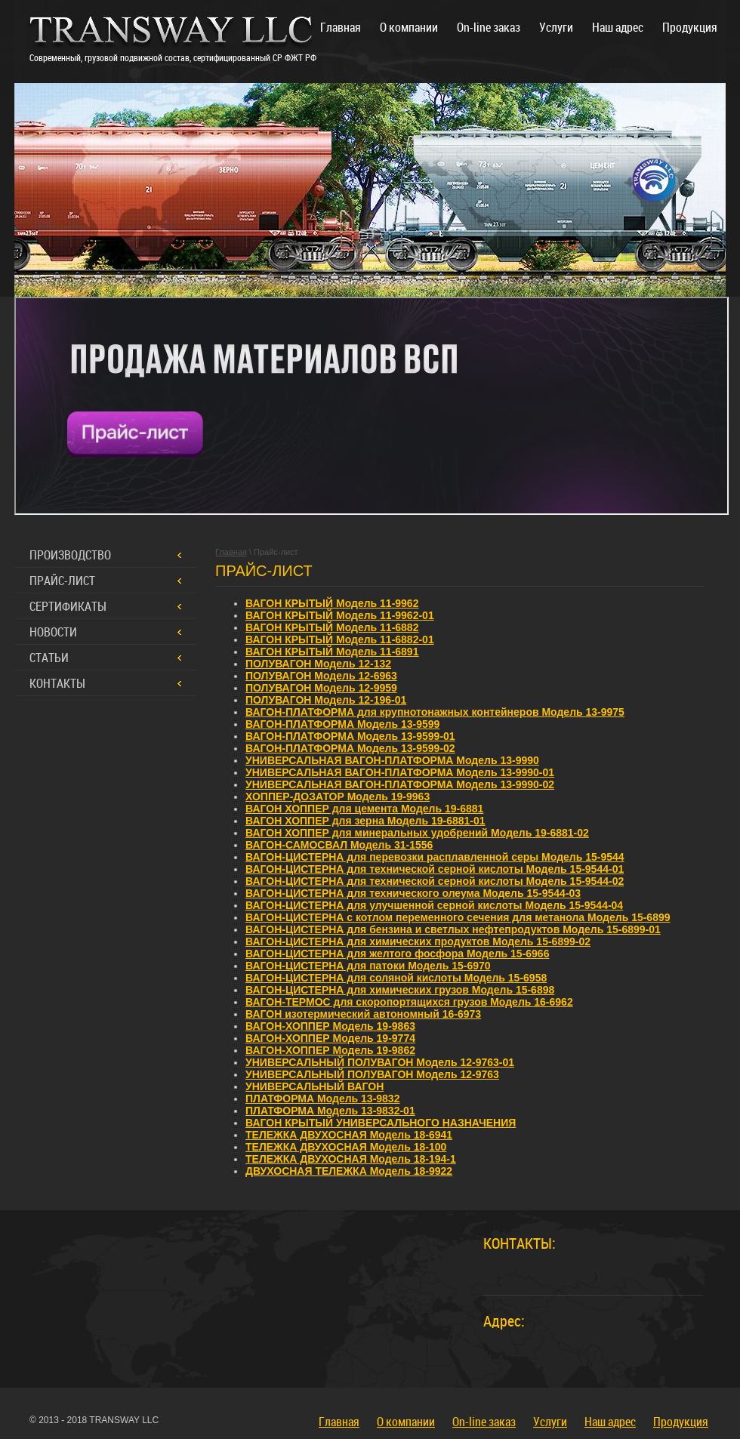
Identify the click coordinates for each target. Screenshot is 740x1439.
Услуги (550, 1421)
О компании (406, 1421)
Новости (53, 632)
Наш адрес (610, 1421)
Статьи (49, 657)
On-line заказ (484, 1421)
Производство (70, 555)
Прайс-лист (62, 580)
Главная (339, 1421)
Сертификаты (67, 606)
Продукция (680, 1421)
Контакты (57, 683)
